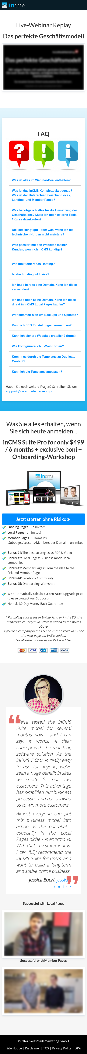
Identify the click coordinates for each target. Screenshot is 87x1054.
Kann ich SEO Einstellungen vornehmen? (42, 325)
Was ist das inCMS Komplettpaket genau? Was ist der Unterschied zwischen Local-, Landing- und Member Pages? (42, 195)
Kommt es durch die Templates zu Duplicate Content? (43, 359)
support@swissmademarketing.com (31, 391)
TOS (46, 1048)
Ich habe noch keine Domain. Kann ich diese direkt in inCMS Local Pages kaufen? (44, 302)
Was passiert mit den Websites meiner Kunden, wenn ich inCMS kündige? (39, 247)
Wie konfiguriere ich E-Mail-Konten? (38, 346)
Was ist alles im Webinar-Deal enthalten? (41, 180)
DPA (78, 1048)
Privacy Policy (61, 1048)
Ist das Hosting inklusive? (30, 274)
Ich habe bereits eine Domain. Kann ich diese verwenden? (44, 287)
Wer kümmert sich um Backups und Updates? (45, 314)
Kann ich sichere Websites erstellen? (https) (44, 335)
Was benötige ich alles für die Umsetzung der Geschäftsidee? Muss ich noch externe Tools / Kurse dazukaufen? (44, 215)
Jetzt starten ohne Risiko (43, 519)
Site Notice (14, 1048)
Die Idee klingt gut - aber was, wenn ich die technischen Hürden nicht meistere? (42, 232)
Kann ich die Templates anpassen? (37, 371)
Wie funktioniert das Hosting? (33, 263)
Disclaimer (32, 1048)
